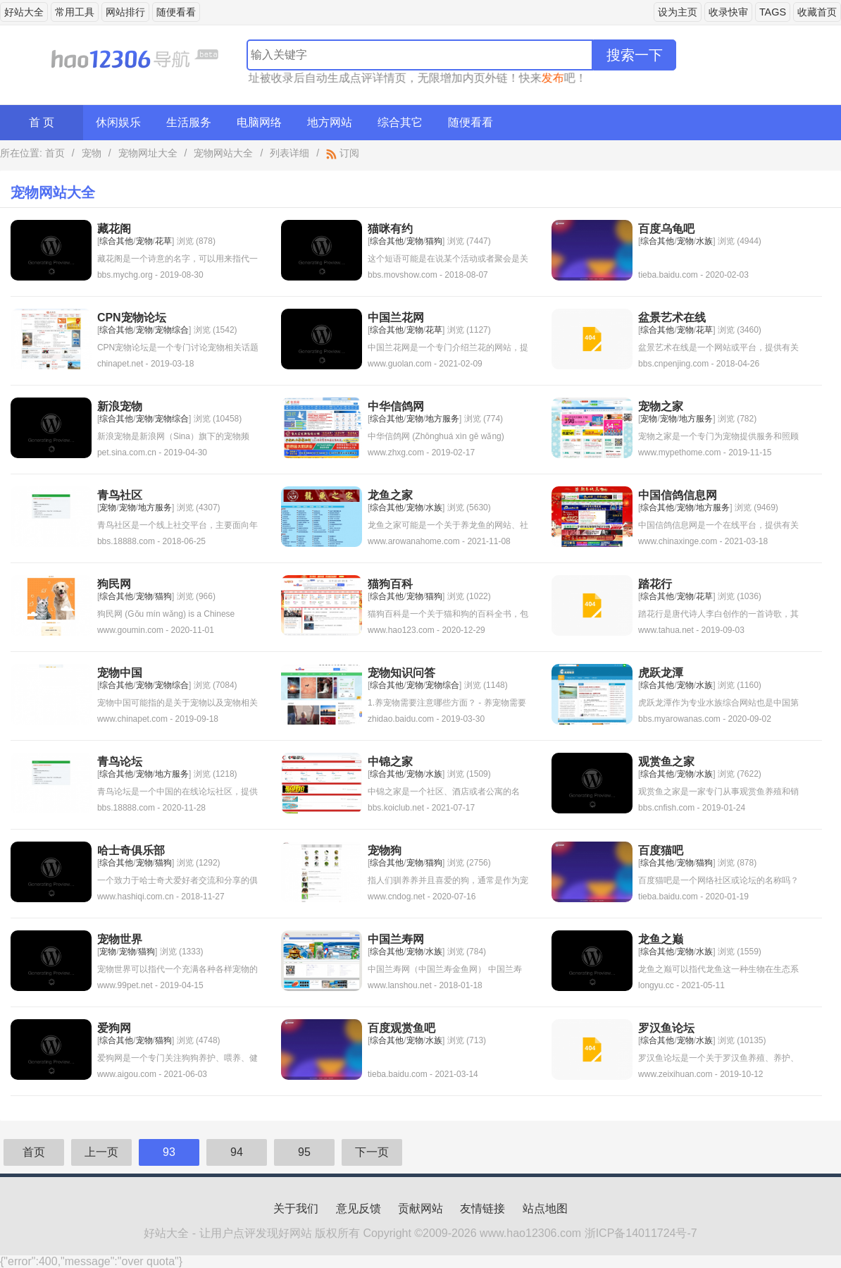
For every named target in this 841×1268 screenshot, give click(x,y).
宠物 (91, 153)
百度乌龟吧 (666, 229)
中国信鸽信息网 (677, 495)
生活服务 (188, 122)
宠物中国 (119, 673)
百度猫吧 (660, 850)
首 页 (41, 122)
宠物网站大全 (223, 153)
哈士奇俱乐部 (131, 850)
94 (236, 1152)
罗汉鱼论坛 (666, 1028)
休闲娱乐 (118, 122)
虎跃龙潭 (660, 673)
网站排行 (125, 12)
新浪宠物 (119, 406)
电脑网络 (259, 122)
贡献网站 (420, 1208)
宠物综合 (172, 330)
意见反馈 (358, 1208)
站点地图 (545, 1208)
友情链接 (482, 1208)
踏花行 (655, 584)
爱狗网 (114, 1028)
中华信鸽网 (396, 406)
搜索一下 (634, 55)
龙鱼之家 (390, 495)
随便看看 (176, 12)
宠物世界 (119, 939)
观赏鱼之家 (666, 762)
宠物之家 (660, 406)
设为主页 (677, 12)
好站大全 (24, 12)
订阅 (342, 153)
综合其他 (116, 241)
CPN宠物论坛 (131, 318)
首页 (55, 153)
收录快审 (728, 12)
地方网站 (329, 122)
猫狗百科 (390, 584)
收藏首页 (817, 12)
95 (304, 1152)
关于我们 (295, 1208)
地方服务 (442, 419)
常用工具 (74, 12)
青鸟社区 (119, 495)
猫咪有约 (390, 229)
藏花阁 (114, 229)
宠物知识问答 (401, 673)
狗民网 (114, 584)
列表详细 (289, 153)
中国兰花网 (396, 318)
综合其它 (400, 122)
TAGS (772, 12)
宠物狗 (384, 850)
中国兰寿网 (396, 939)
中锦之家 (390, 762)
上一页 (101, 1152)
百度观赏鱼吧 (401, 1028)
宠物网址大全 (147, 153)
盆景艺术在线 (672, 318)
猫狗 (433, 241)
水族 (704, 241)
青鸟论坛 (119, 762)
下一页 (372, 1152)
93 (169, 1152)
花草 (163, 241)
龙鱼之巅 (660, 939)
